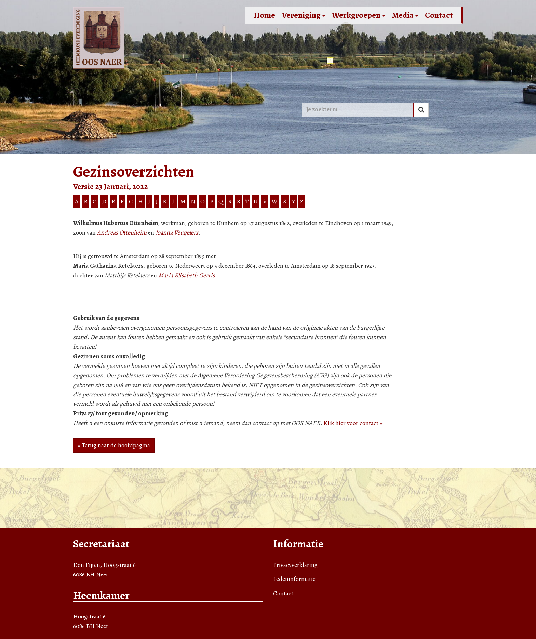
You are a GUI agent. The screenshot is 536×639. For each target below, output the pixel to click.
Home (264, 15)
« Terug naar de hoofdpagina (114, 445)
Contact (439, 15)
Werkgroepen (358, 15)
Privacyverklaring (295, 565)
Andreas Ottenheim (122, 232)
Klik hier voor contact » (353, 423)
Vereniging (303, 15)
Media (405, 15)
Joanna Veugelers (177, 232)
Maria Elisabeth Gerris (186, 275)
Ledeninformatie (294, 579)
